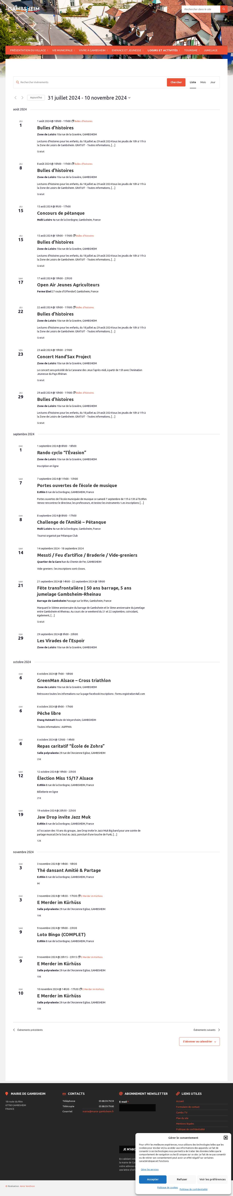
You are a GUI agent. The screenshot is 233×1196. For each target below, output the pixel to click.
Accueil (180, 1102)
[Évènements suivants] (22, 98)
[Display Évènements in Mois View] (203, 82)
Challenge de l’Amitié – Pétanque (71, 522)
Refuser (182, 1179)
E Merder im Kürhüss (59, 902)
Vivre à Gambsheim (92, 50)
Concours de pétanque (61, 213)
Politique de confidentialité (194, 1189)
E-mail (124, 1103)
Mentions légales (185, 1125)
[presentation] (134, 1129)
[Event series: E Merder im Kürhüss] (91, 895)
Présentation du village (28, 50)
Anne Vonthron (27, 1187)
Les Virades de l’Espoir (61, 640)
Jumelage (211, 50)
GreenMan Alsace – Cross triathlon (74, 680)
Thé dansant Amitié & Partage (69, 870)
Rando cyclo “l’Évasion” (61, 452)
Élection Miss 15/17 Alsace (65, 778)
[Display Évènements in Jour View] (212, 82)
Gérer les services (150, 1169)
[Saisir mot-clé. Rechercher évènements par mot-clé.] (90, 82)
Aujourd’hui (36, 97)
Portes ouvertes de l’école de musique (77, 485)
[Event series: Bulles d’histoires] (83, 121)
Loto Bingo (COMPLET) (61, 934)
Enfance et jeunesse (126, 50)
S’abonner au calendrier (197, 1043)
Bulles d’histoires (55, 127)
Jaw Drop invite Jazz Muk (64, 817)
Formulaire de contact (188, 1108)
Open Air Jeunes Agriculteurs (68, 284)
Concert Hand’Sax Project (64, 356)
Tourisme (191, 50)
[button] (226, 1137)
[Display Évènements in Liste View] (193, 82)
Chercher (176, 82)
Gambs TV (181, 1113)
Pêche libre (49, 713)
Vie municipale (62, 50)
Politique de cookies (167, 1187)
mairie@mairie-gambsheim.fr (98, 1112)
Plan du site (182, 1119)
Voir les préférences (213, 1179)
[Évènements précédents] (15, 98)
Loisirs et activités (163, 50)
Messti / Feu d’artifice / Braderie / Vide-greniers (87, 555)
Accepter (153, 1179)
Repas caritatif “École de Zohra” (71, 746)
